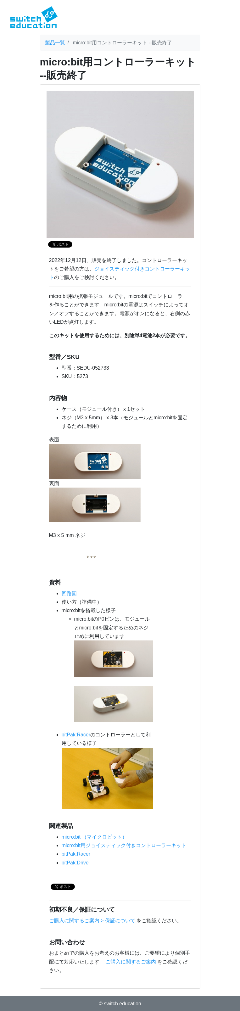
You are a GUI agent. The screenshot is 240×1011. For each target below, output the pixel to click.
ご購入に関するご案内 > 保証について (92, 920)
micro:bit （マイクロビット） (94, 837)
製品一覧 (55, 42)
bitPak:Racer (76, 734)
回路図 (69, 593)
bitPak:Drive (75, 862)
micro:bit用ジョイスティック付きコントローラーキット (124, 845)
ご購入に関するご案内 (131, 961)
